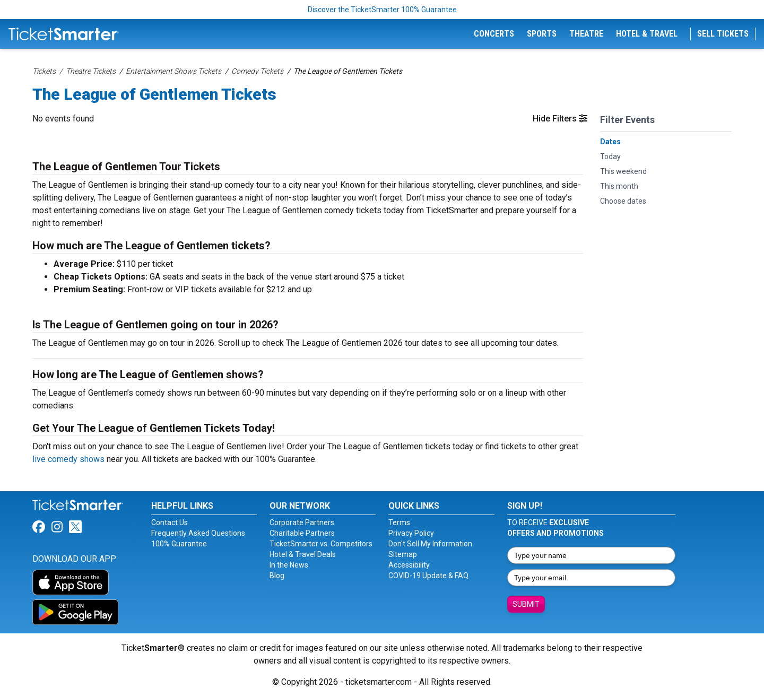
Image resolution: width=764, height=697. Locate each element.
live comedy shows (68, 459)
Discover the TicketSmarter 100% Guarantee (382, 9)
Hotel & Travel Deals (303, 554)
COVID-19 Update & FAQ (428, 575)
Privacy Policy (411, 533)
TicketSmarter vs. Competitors (321, 543)
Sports (542, 34)
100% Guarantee (179, 543)
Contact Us (169, 522)
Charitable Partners (302, 533)
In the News (289, 565)
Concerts (494, 34)
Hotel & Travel (647, 34)
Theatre (586, 34)
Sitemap (402, 554)
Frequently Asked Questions (198, 533)
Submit (526, 604)
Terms (399, 522)
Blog (277, 575)
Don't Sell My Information (430, 543)
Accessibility (409, 565)
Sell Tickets (723, 34)
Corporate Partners (302, 522)
